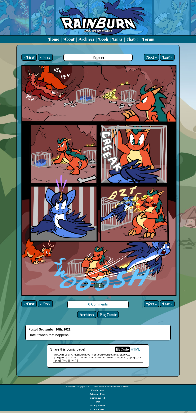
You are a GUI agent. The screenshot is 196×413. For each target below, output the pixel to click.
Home (53, 39)
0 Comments (98, 304)
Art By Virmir (97, 407)
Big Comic (108, 314)
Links (117, 39)
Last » (167, 57)
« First (29, 57)
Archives (86, 39)
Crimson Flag (97, 396)
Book (103, 39)
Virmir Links (97, 411)
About (68, 39)
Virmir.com (97, 392)
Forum (148, 39)
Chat (132, 39)
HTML (135, 349)
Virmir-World (97, 399)
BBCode (122, 349)
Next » (151, 57)
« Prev (45, 57)
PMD (97, 403)
